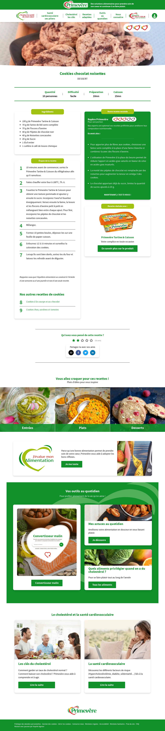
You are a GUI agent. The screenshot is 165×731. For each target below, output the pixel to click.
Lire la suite (36, 685)
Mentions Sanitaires (117, 724)
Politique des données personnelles (27, 724)
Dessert (39, 23)
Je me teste (71, 464)
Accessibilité (104, 724)
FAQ (137, 724)
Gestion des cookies (49, 724)
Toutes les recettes (30, 23)
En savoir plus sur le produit (118, 248)
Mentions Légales (91, 724)
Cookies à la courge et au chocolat (43, 301)
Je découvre (99, 540)
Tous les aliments (102, 585)
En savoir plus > (94, 133)
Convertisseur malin (47, 583)
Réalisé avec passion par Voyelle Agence (29, 726)
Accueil (20, 23)
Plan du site (130, 724)
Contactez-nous (78, 724)
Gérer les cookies (64, 724)
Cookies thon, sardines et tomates (42, 309)
